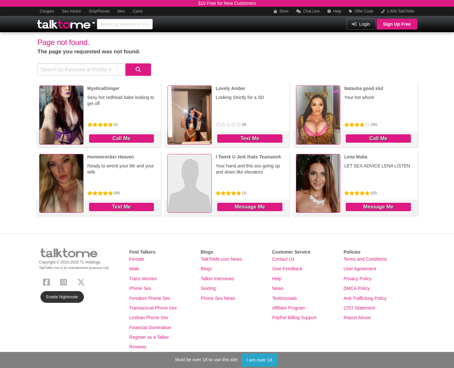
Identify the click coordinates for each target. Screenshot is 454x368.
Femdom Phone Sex (149, 298)
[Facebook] (47, 281)
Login (361, 24)
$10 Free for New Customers (227, 3)
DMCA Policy (356, 288)
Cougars (47, 11)
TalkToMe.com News (221, 259)
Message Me (250, 207)
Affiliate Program (288, 307)
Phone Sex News (218, 298)
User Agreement (359, 268)
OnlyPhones (99, 11)
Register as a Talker (149, 337)
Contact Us (283, 259)
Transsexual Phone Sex (153, 307)
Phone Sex (140, 288)
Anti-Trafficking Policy (365, 298)
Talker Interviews (217, 278)
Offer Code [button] (361, 11)
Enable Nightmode (62, 297)
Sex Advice (71, 11)
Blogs (206, 268)
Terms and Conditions (365, 259)
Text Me (250, 138)
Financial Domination (150, 327)
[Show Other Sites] (94, 21)
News (277, 288)
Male (134, 268)
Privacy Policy (357, 278)
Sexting (208, 288)
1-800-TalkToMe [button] (397, 11)
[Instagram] (64, 281)
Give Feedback (287, 268)
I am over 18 (259, 360)
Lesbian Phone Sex (148, 317)
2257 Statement (359, 307)
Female (136, 259)
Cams (138, 11)
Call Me (121, 138)
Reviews (137, 346)
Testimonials (284, 298)
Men (121, 11)
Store (281, 11)
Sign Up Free (397, 24)
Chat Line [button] (308, 11)
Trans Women (143, 278)
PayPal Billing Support (294, 317)
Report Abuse (357, 317)
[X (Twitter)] (82, 281)
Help (334, 11)
